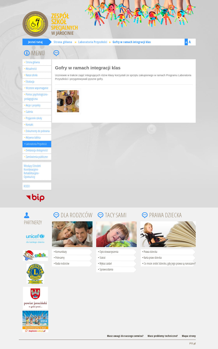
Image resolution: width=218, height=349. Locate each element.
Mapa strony (189, 336)
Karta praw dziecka (153, 258)
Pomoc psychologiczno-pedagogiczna (36, 96)
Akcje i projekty (33, 105)
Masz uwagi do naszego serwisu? (125, 336)
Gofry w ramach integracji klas (132, 42)
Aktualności (31, 69)
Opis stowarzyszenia (109, 252)
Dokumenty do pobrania (38, 131)
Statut (102, 258)
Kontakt (29, 125)
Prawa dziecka (150, 252)
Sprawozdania (106, 269)
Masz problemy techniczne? (163, 336)
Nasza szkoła (31, 75)
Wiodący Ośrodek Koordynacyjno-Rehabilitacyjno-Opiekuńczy (32, 171)
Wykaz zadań (106, 263)
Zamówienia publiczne (37, 157)
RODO (27, 186)
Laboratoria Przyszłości (92, 42)
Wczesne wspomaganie (37, 88)
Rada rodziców (62, 263)
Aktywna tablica (33, 137)
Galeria (29, 112)
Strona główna (63, 42)
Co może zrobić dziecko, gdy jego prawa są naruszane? (170, 263)
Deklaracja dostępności (37, 150)
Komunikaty (61, 252)
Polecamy (59, 258)
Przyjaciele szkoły (34, 118)
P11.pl (192, 343)
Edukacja (30, 81)
